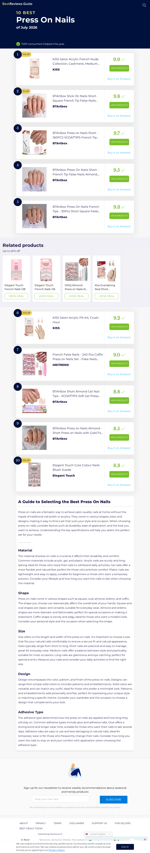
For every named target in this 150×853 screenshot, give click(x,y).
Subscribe (113, 799)
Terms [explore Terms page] (58, 823)
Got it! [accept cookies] (125, 846)
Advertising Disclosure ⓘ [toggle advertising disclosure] (50, 834)
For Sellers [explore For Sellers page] (123, 823)
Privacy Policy (57, 850)
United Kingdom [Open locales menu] (98, 834)
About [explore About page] (23, 823)
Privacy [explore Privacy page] (41, 823)
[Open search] (144, 5)
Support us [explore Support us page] (99, 823)
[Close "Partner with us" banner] (145, 839)
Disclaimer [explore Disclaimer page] (76, 823)
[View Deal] (16, 279)
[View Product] (75, 69)
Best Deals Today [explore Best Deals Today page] (31, 828)
